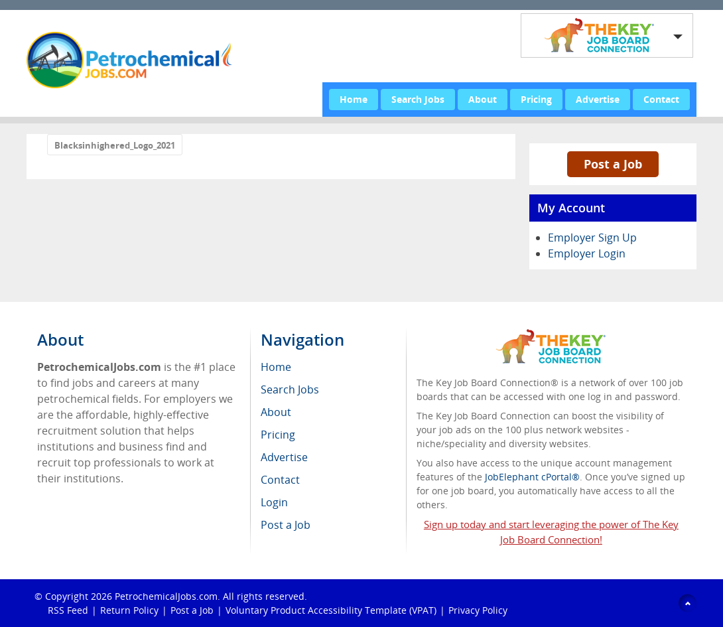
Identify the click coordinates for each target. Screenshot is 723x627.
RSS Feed (68, 610)
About (482, 99)
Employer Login (586, 253)
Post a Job (613, 164)
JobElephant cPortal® (532, 476)
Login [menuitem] (274, 502)
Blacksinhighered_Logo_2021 (114, 145)
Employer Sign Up (592, 237)
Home (353, 99)
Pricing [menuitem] (278, 434)
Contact (661, 99)
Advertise (598, 99)
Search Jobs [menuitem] (290, 389)
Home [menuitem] (276, 367)
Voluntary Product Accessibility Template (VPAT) (331, 610)
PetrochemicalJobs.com (166, 596)
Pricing (536, 99)
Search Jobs (417, 99)
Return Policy (129, 610)
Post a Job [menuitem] (285, 525)
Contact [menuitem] (280, 479)
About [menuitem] (276, 412)
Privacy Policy (479, 610)
